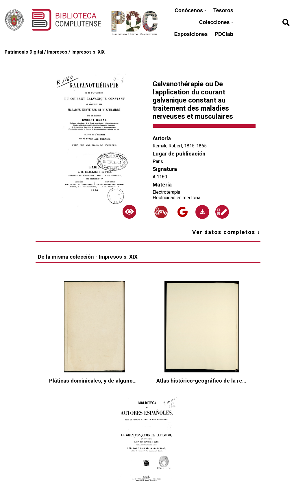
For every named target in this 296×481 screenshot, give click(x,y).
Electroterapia (166, 192)
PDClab (224, 34)
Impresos (57, 52)
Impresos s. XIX (88, 52)
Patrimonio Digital (24, 52)
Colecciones (216, 22)
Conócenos (190, 10)
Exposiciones (191, 34)
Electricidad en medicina (176, 197)
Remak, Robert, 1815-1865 (180, 146)
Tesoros (223, 10)
